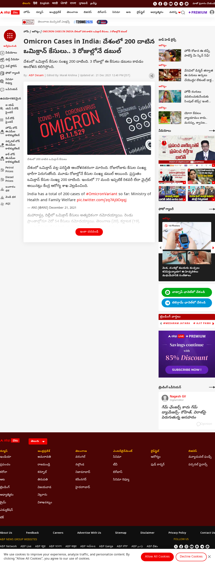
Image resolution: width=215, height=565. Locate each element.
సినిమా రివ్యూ (6, 81)
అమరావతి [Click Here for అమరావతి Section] (44, 457)
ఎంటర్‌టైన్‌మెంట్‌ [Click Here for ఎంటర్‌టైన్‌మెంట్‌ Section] (122, 451)
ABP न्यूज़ (40, 546)
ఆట (128, 12)
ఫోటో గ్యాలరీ (10, 73)
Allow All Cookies (157, 557)
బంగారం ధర (7, 189)
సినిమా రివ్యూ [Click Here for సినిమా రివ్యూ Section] (121, 480)
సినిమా (116, 12)
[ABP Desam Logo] (10, 12)
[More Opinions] (212, 387)
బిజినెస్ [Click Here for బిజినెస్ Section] (192, 451)
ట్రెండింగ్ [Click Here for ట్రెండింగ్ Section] (5, 487)
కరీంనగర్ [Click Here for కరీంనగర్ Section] (80, 480)
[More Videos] (212, 130)
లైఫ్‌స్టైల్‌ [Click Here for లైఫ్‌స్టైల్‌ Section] (155, 451)
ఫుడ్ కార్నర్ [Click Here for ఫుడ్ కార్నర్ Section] (157, 465)
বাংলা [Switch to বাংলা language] (73, 3)
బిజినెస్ (88, 12)
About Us (6, 533)
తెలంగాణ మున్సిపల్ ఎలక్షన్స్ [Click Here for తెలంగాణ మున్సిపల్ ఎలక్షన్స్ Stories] (54, 22)
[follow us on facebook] (160, 4)
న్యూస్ (39, 12)
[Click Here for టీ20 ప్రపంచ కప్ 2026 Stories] (83, 22)
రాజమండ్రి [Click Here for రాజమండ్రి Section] (44, 465)
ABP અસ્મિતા (87, 546)
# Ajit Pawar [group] (203, 323)
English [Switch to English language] (44, 3)
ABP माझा (71, 546)
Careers (58, 533)
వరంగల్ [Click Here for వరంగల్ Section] (80, 457)
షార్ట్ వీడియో (9, 60)
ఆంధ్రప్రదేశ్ (55, 12)
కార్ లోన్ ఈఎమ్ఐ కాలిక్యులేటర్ (10, 158)
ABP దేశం (152, 546)
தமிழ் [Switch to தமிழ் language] (93, 3)
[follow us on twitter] (155, 4)
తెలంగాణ (72, 12)
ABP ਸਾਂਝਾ (122, 546)
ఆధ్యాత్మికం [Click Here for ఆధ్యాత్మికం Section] (7, 495)
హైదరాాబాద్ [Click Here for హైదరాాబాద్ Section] (82, 487)
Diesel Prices (7, 179)
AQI (5, 204)
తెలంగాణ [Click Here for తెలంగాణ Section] (81, 451)
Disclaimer (147, 533)
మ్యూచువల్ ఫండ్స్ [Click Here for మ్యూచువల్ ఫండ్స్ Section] (200, 457)
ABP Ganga (106, 546)
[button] (9, 39)
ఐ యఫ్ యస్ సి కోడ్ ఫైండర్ (9, 109)
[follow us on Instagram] (176, 4)
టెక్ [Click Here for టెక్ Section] (2, 518)
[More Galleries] (212, 209)
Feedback (32, 533)
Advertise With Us (89, 533)
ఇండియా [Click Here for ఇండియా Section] (5, 457)
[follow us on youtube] (171, 4)
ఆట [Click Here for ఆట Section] (2, 480)
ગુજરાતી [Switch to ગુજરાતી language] (83, 3)
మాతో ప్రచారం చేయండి (204, 3)
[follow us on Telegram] (181, 4)
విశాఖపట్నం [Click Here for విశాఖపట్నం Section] (45, 503)
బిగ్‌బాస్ (102, 12)
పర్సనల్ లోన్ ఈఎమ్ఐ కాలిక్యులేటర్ (10, 145)
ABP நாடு (137, 546)
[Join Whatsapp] (186, 4)
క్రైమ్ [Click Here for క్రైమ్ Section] (3, 503)
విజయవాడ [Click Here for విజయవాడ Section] (44, 487)
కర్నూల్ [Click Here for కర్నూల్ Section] (42, 472)
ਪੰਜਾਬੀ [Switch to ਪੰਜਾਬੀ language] (64, 3)
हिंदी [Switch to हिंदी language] (35, 3)
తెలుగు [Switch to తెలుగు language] (26, 3)
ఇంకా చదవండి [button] (89, 232)
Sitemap (120, 533)
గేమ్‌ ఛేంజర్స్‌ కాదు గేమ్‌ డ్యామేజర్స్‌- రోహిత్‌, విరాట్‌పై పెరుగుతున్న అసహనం (184, 412)
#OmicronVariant (101, 194)
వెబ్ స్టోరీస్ (8, 66)
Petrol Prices (7, 170)
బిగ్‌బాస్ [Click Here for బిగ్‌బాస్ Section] (117, 472)
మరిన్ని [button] (175, 12)
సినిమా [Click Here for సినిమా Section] (117, 457)
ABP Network (8, 546)
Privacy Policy (177, 533)
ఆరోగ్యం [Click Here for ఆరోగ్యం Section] (156, 457)
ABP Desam (36, 75)
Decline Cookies (191, 557)
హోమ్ (27, 12)
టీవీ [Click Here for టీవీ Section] (115, 465)
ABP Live (26, 546)
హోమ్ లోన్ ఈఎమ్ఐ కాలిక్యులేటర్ (10, 131)
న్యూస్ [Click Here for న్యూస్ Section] (4, 451)
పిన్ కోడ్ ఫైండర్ (7, 120)
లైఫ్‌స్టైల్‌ (140, 12)
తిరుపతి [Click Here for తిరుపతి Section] (43, 480)
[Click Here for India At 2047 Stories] (102, 22)
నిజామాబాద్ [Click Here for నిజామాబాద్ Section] (82, 472)
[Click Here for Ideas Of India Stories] (28, 22)
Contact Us (207, 533)
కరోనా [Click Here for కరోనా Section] (3, 472)
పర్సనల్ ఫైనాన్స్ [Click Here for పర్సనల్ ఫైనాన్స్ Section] (197, 465)
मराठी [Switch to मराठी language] (55, 3)
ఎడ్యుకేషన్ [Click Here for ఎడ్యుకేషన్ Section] (6, 510)
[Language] (38, 441)
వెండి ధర (8, 197)
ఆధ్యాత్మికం (156, 12)
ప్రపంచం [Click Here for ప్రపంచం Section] (5, 465)
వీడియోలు (8, 53)
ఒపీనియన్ (8, 89)
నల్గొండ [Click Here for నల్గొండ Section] (79, 465)
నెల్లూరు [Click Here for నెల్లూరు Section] (42, 495)
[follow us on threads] (165, 4)
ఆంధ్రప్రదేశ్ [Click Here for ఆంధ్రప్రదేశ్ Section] (44, 451)
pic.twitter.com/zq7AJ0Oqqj (102, 200)
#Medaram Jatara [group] (176, 323)
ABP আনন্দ (55, 546)
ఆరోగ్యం (36, 31)
